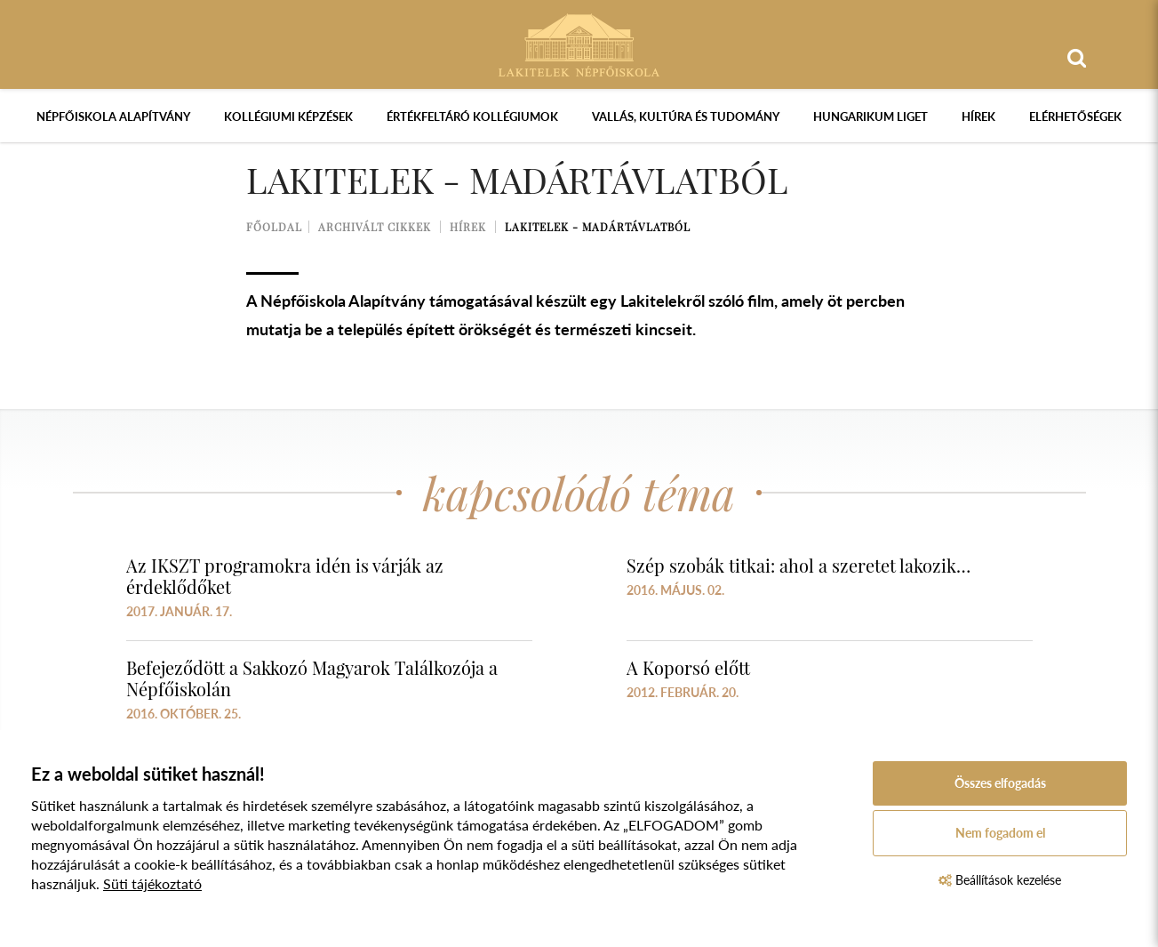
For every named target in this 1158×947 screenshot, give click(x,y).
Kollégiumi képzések (288, 116)
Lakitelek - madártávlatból (598, 227)
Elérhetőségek (1075, 116)
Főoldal (274, 227)
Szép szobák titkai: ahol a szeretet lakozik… (798, 565)
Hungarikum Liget (870, 116)
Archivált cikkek (374, 227)
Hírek (978, 116)
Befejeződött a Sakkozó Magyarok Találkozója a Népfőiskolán (312, 678)
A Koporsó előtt (688, 667)
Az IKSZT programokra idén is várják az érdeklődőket (284, 575)
